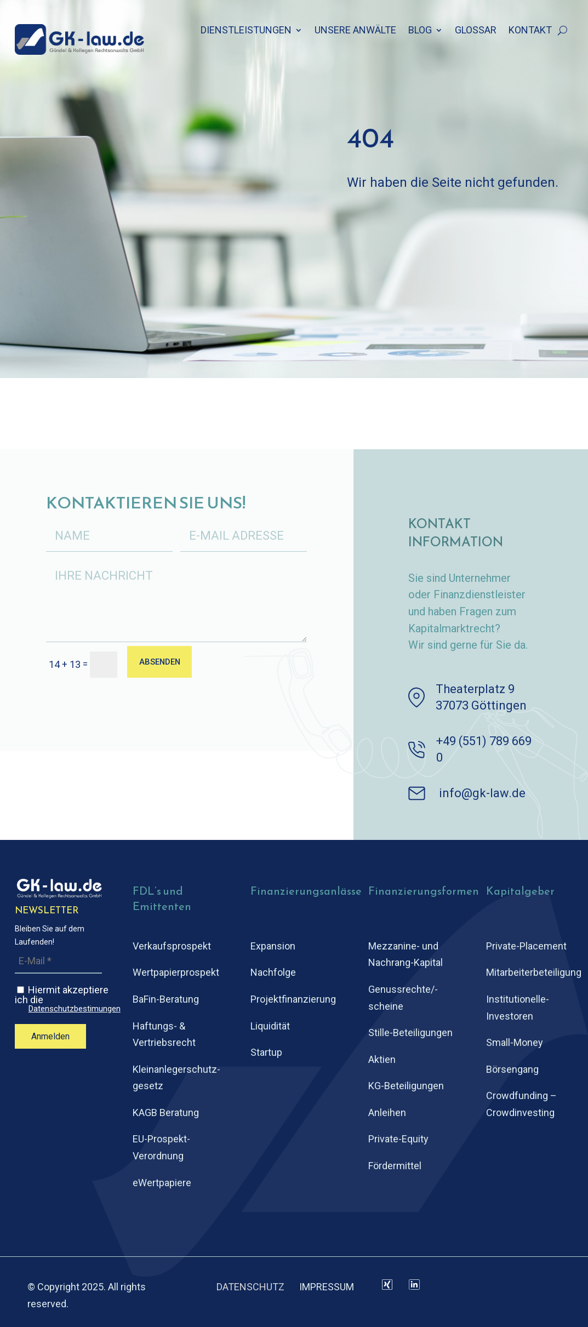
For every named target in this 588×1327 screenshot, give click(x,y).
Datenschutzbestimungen (74, 1009)
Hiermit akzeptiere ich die (68, 999)
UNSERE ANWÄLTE (355, 31)
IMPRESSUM (326, 1286)
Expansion (272, 946)
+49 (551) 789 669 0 (484, 749)
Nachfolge (273, 972)
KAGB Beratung (166, 1112)
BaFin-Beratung (166, 999)
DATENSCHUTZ (250, 1286)
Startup (266, 1052)
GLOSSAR (475, 31)
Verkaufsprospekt (172, 946)
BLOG (420, 31)
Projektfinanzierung (293, 999)
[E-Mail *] (58, 961)
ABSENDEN (163, 663)
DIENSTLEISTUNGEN (246, 31)
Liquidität (270, 1026)
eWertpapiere (162, 1182)
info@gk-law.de (482, 793)
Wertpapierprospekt (176, 972)
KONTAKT (530, 31)
